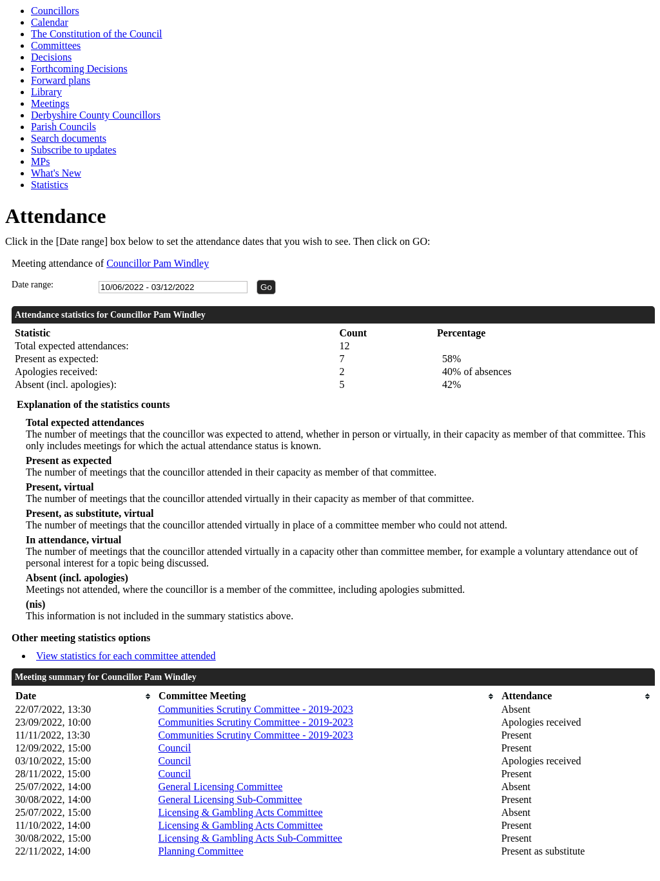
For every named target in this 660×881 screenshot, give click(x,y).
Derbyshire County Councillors (95, 115)
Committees (56, 45)
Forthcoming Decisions (79, 68)
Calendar (49, 22)
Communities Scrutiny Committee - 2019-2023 (256, 709)
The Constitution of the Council (96, 33)
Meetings (50, 103)
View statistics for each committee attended (126, 655)
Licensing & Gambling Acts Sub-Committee (250, 838)
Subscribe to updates (73, 149)
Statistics (49, 184)
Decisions (51, 57)
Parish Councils (63, 126)
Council (175, 747)
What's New (56, 173)
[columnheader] (83, 696)
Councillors (55, 10)
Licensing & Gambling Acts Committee (241, 812)
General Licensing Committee (221, 786)
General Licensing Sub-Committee (230, 799)
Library (46, 91)
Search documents (68, 138)
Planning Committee (201, 851)
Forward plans (60, 80)
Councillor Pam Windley (157, 263)
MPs (40, 161)
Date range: (32, 284)
